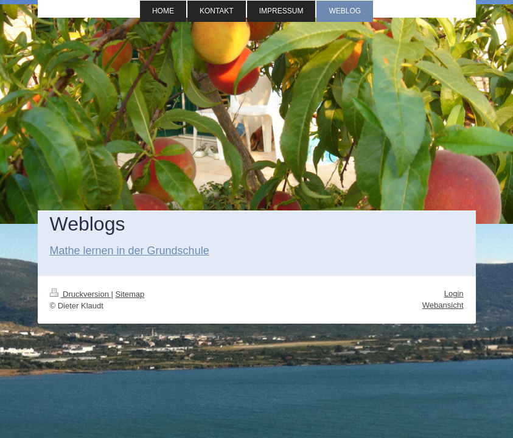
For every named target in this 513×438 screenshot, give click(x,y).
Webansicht (443, 305)
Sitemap (130, 294)
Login (454, 293)
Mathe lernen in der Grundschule (129, 251)
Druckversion (80, 294)
